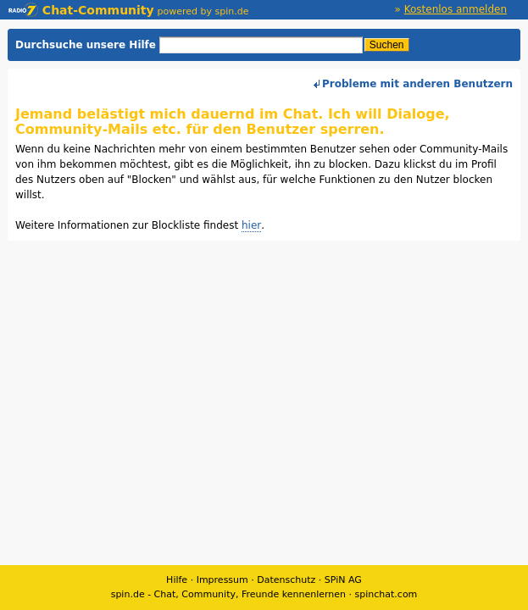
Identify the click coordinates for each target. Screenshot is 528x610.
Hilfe (176, 579)
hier (251, 225)
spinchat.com (386, 594)
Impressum (222, 579)
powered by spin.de (203, 11)
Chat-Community (81, 10)
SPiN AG (343, 579)
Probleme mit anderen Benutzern (417, 84)
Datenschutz (286, 579)
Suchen (387, 45)
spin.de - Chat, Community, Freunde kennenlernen (228, 594)
